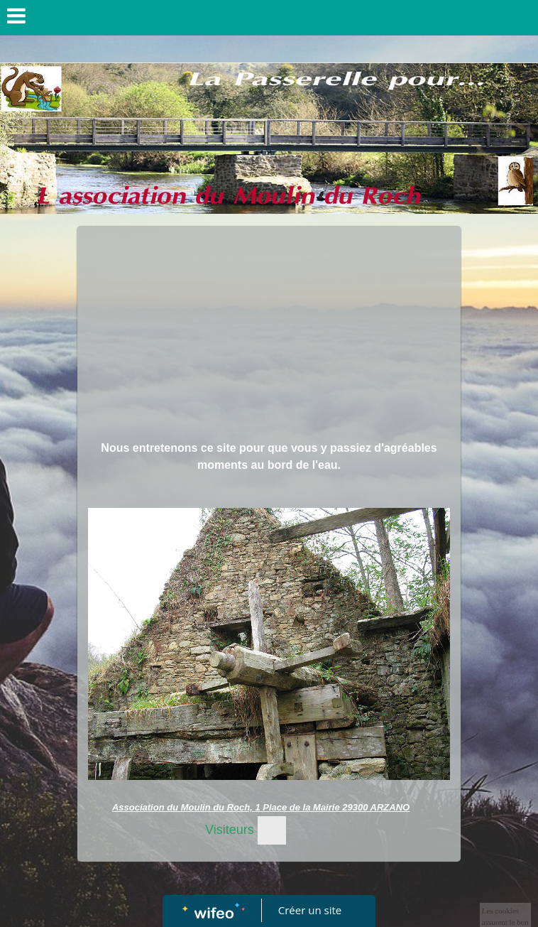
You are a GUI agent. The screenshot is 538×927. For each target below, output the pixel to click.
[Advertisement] (269, 333)
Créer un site (309, 910)
